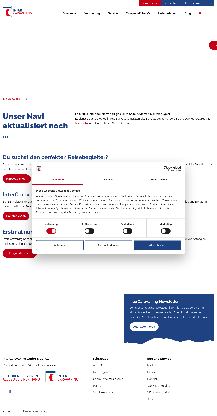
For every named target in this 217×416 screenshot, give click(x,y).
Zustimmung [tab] (57, 179)
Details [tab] (108, 179)
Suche (199, 13)
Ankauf (97, 365)
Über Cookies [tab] (159, 179)
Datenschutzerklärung (35, 411)
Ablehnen (59, 245)
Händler (152, 379)
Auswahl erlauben (108, 245)
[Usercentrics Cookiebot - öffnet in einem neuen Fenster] (166, 168)
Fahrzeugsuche (149, 3)
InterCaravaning (11, 98)
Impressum (9, 411)
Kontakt (152, 365)
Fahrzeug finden (16, 178)
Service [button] (113, 13)
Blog (188, 13)
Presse (151, 372)
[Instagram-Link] (10, 391)
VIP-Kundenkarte (158, 392)
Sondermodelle (103, 392)
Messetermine (193, 3)
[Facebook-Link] (4, 391)
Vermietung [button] (92, 13)
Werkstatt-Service (158, 385)
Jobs (209, 3)
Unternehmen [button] (167, 13)
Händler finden (172, 3)
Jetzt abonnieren (144, 326)
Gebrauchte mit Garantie (108, 379)
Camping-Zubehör (138, 13)
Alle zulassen (157, 245)
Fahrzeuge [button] (69, 13)
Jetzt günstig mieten (19, 253)
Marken (97, 385)
